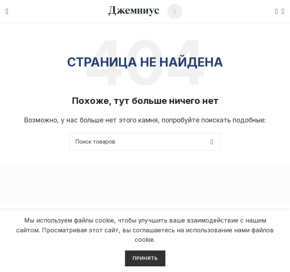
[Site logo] (134, 10)
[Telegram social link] (174, 11)
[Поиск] (274, 11)
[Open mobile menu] (7, 11)
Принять (145, 258)
